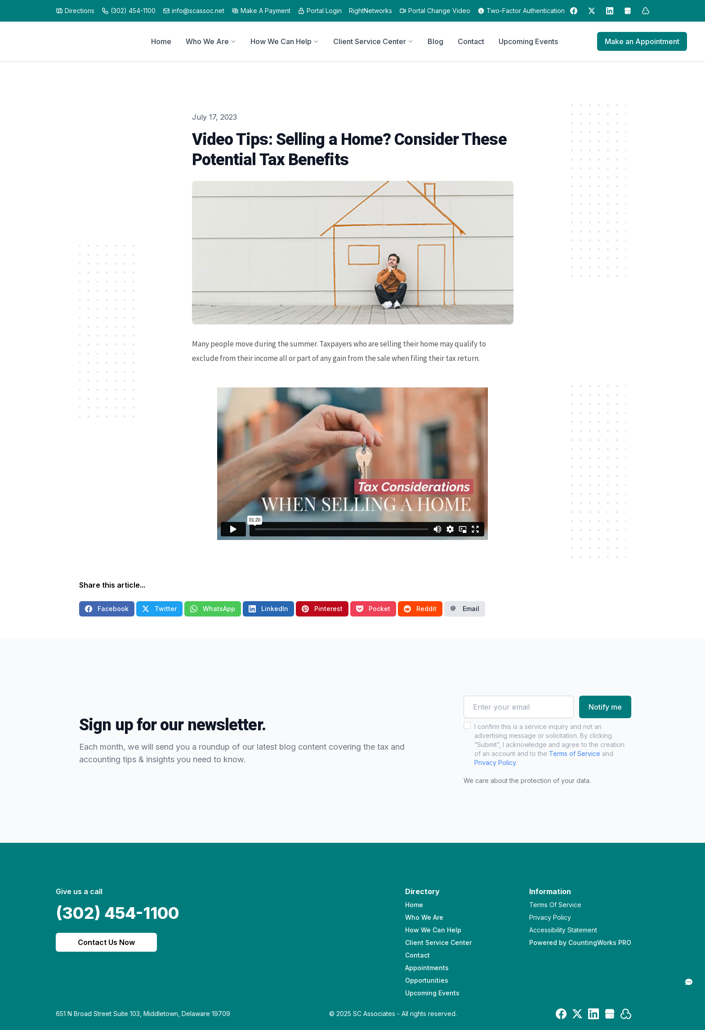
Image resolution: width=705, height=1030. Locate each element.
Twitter (159, 608)
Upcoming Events (432, 993)
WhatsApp (212, 608)
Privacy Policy (495, 762)
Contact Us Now (106, 942)
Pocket (373, 608)
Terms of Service (574, 753)
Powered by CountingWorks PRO (580, 942)
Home (414, 905)
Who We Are (424, 917)
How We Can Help (433, 930)
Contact (417, 955)
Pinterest (322, 608)
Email (464, 608)
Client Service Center (438, 942)
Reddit (420, 608)
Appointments (427, 968)
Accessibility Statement (563, 930)
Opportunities (426, 980)
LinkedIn (268, 608)
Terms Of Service (555, 905)
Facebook (107, 608)
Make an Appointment (642, 41)
